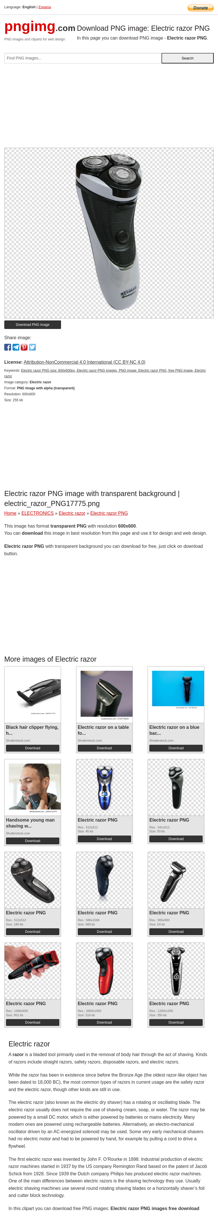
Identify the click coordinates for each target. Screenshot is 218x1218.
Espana (45, 7)
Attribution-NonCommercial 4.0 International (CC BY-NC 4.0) (84, 362)
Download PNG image (33, 325)
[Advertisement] (109, 108)
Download (32, 748)
